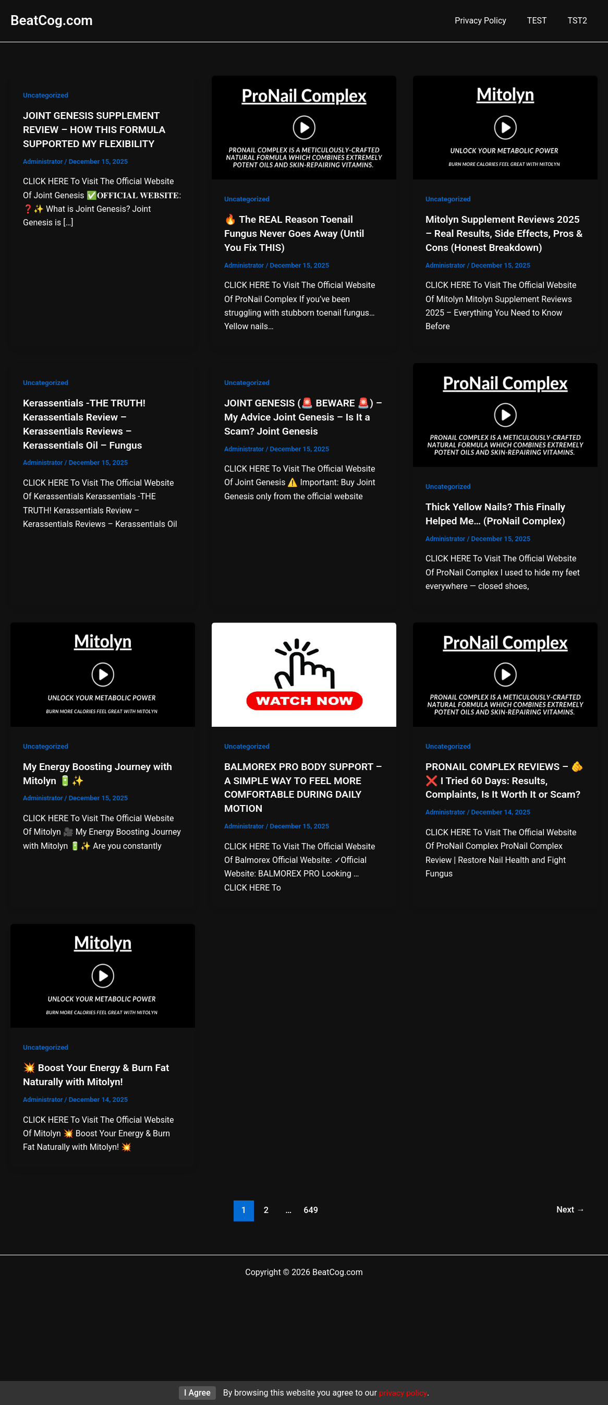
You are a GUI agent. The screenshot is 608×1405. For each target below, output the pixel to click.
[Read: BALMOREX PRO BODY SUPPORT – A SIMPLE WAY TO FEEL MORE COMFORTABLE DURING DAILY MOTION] (304, 672)
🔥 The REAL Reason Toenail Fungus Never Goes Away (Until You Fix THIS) (297, 233)
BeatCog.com (51, 20)
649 (310, 1204)
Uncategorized (46, 95)
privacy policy (403, 1393)
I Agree (196, 1393)
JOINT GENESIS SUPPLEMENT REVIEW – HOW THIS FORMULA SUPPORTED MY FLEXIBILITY (97, 129)
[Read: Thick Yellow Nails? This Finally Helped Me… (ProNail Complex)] (505, 413)
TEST (543, 21)
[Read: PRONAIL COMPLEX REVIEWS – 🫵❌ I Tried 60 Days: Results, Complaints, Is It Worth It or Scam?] (505, 672)
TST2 (579, 21)
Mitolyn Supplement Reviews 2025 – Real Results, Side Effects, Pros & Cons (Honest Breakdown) (504, 233)
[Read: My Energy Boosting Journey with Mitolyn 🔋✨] (102, 672)
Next (570, 1204)
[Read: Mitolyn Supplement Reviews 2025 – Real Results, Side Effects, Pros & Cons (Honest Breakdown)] (505, 127)
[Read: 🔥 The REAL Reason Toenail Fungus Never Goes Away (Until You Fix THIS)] (304, 127)
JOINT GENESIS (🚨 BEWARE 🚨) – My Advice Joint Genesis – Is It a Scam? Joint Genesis (302, 415)
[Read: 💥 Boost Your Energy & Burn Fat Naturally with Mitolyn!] (102, 971)
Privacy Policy (491, 21)
